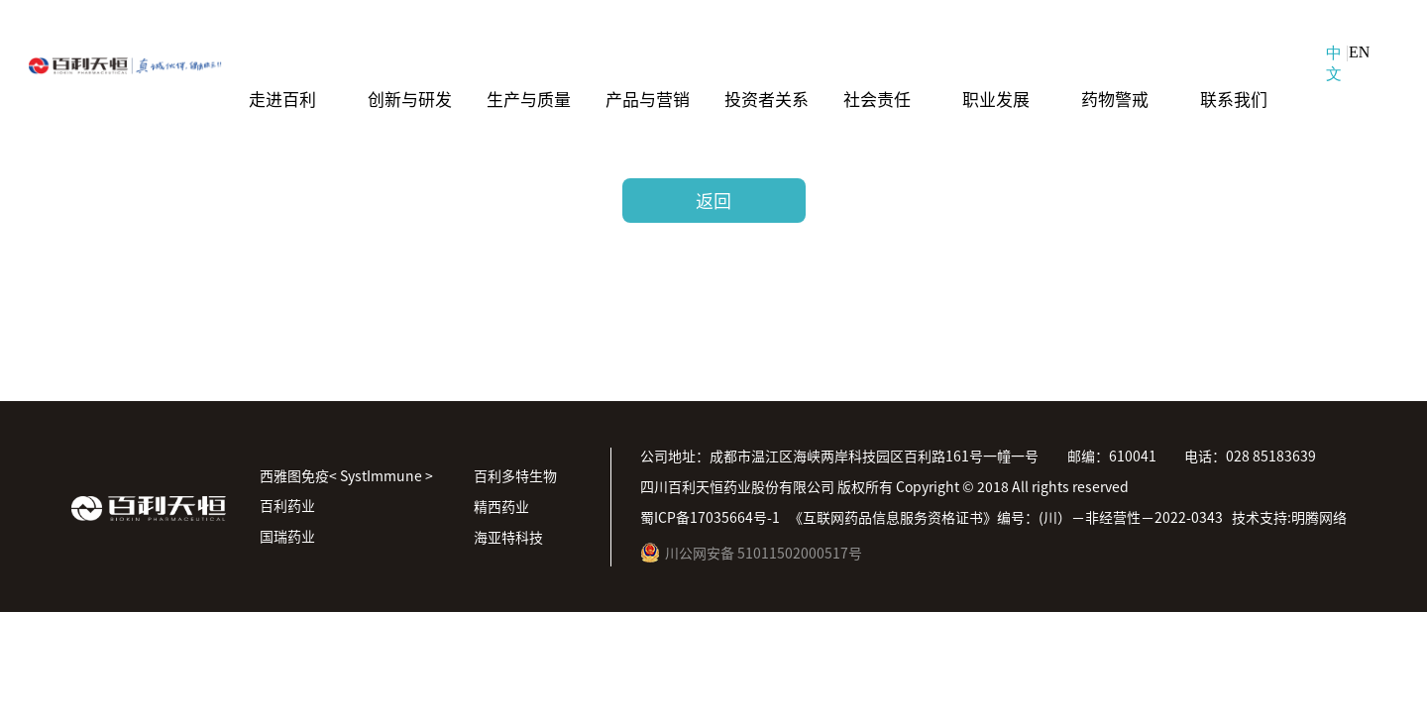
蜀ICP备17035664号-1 (710, 517)
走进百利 (282, 97)
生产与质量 (529, 97)
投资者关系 (766, 97)
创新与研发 (410, 97)
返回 (713, 200)
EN (1359, 52)
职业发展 (996, 97)
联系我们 (1233, 97)
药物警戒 (1115, 97)
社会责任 (877, 97)
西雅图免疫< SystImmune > (346, 475)
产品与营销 (647, 97)
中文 (1334, 63)
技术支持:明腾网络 (1289, 517)
